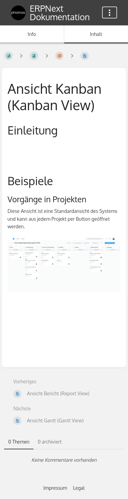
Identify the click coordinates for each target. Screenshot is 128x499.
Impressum (55, 488)
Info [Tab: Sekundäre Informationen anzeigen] (32, 34)
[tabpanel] (64, 460)
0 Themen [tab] (18, 442)
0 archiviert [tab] (49, 442)
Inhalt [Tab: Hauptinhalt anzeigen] (96, 34)
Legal (79, 488)
